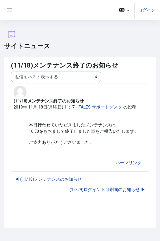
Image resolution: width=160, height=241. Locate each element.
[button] (124, 10)
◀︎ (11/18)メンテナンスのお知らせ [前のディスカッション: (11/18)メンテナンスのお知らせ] (48, 179)
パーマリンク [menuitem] (129, 162)
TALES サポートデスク (100, 107)
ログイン (146, 10)
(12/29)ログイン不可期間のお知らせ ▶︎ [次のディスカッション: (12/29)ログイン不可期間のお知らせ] (107, 189)
